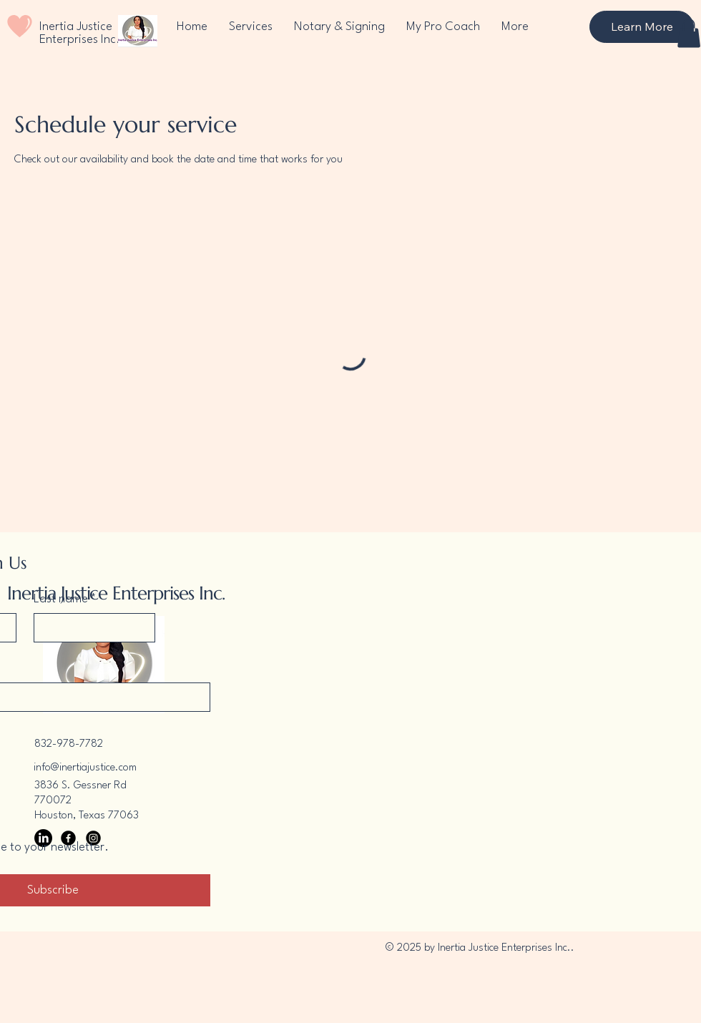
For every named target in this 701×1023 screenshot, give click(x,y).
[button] (689, 33)
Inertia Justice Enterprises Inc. (79, 33)
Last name (65, 599)
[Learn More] (641, 27)
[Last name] (90, 628)
